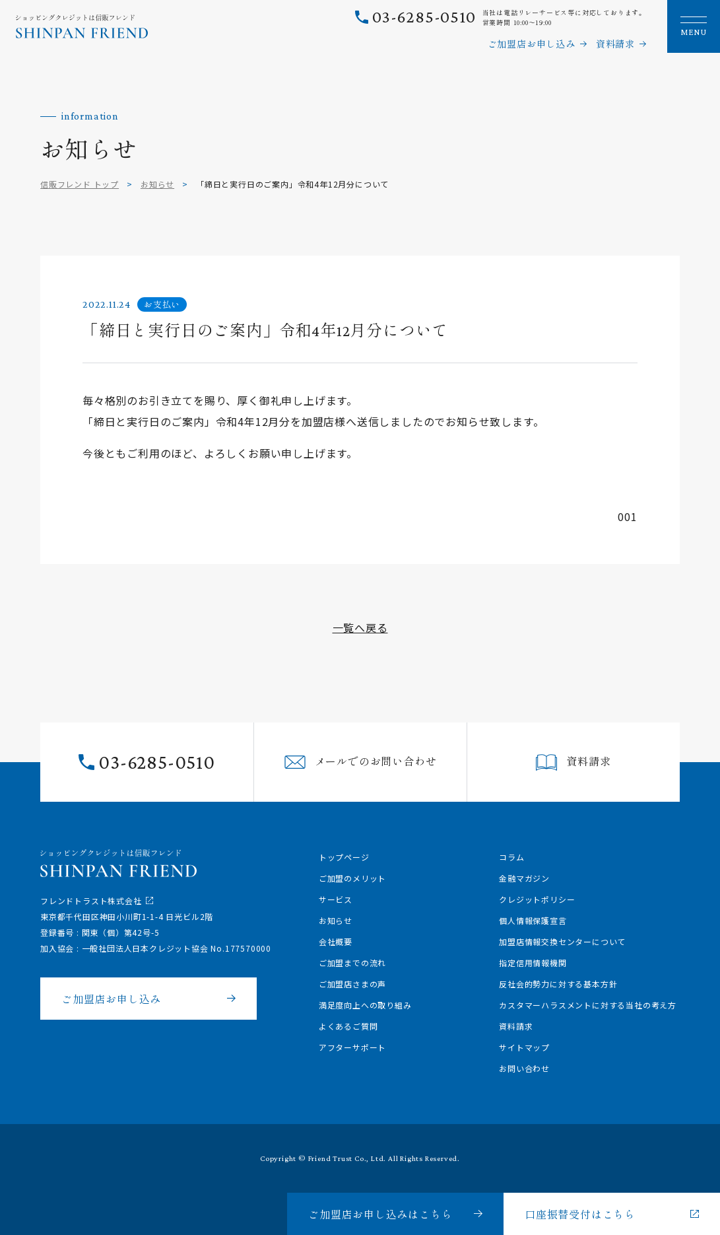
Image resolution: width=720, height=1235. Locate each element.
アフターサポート (352, 1047)
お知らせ (157, 184)
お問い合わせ (524, 1068)
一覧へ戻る (360, 627)
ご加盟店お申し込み (531, 43)
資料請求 (615, 43)
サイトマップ (524, 1047)
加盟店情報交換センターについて (562, 941)
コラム (511, 857)
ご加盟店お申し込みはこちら (380, 1214)
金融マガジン (524, 878)
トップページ (344, 857)
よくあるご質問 (348, 1026)
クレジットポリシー (537, 899)
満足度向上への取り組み (365, 1004)
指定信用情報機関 (532, 962)
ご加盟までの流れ (352, 962)
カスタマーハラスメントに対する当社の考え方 (587, 1004)
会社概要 (335, 941)
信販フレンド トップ (79, 184)
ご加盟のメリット (352, 878)
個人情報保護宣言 (532, 920)
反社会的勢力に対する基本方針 (558, 983)
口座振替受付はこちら (580, 1214)
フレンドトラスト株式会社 (91, 900)
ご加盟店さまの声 (352, 983)
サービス (335, 899)
